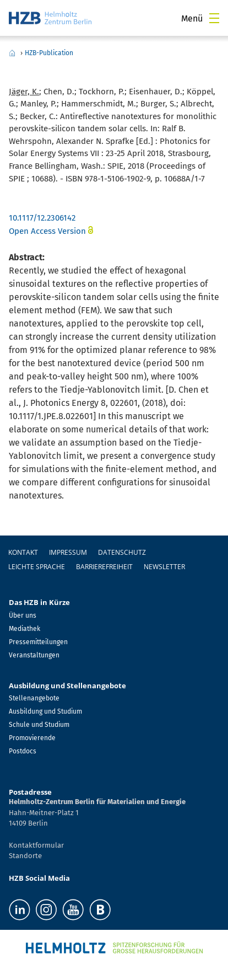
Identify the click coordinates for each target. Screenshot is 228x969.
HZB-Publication (49, 53)
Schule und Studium (39, 725)
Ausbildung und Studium (45, 711)
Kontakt (23, 552)
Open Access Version (47, 231)
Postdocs (22, 751)
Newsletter (164, 566)
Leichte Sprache (36, 566)
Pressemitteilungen (38, 642)
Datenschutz (122, 552)
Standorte (25, 856)
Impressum (68, 552)
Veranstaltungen (34, 655)
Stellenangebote (34, 698)
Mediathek (24, 629)
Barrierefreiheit (104, 566)
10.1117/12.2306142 (42, 218)
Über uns (22, 615)
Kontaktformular (36, 845)
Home (12, 53)
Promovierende (32, 738)
